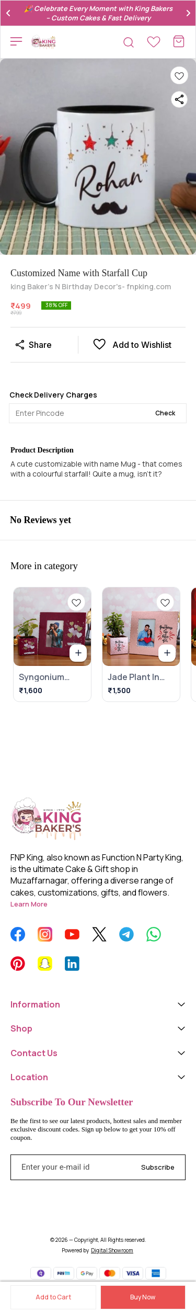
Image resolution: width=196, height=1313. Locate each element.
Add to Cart (53, 1297)
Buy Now (142, 1297)
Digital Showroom (112, 1250)
